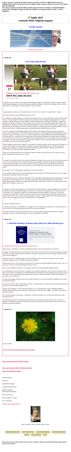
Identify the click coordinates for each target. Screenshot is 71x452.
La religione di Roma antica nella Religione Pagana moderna (20, 246)
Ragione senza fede (43, 432)
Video (45, 435)
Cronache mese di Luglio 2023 (35, 49)
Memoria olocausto (59, 432)
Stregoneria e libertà (12, 432)
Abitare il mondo (28, 432)
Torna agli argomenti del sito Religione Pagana (17, 368)
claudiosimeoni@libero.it (13, 404)
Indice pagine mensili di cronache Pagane (15, 361)
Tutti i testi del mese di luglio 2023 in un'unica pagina (19, 350)
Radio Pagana (36, 435)
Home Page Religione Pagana (11, 371)
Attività (27, 435)
